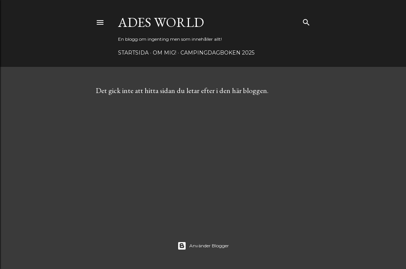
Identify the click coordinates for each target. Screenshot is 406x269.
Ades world (161, 22)
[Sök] (306, 20)
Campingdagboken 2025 (217, 52)
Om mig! (164, 52)
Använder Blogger (203, 245)
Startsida (133, 52)
